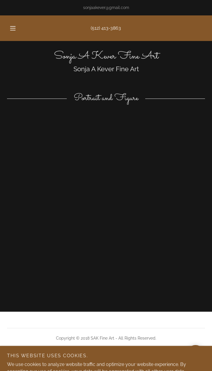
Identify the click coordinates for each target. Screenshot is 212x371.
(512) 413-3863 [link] (106, 28)
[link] (106, 56)
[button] (16, 28)
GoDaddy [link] (118, 358)
